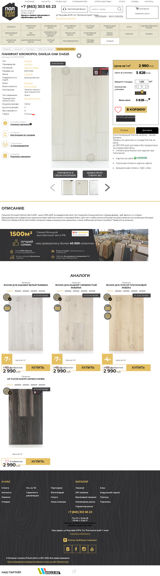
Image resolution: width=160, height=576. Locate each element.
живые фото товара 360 (95, 174)
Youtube (92, 549)
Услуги (122, 2)
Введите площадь (124, 81)
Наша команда (58, 501)
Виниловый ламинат (85, 497)
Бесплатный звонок (74, 9)
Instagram (84, 549)
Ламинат (18, 49)
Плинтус (104, 497)
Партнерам (56, 488)
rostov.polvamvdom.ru (10, 12)
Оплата (124, 130)
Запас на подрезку (141, 93)
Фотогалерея (57, 492)
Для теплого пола (32, 98)
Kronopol (30, 49)
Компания (29, 2)
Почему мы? (61, 2)
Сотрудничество (79, 2)
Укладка (135, 2)
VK (68, 549)
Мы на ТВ (45, 2)
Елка (102, 488)
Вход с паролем (116, 16)
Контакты (149, 2)
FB (76, 549)
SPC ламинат (81, 492)
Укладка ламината (19, 124)
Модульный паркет (110, 492)
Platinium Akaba (45, 49)
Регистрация (100, 16)
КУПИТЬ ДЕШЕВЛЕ (125, 117)
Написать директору (66, 18)
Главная (7, 49)
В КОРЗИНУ (136, 109)
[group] (80, 114)
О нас (6, 481)
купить (38, 367)
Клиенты (6, 497)
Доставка (147, 130)
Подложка (105, 501)
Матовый (28, 83)
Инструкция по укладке (22, 135)
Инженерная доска (85, 501)
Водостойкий (30, 86)
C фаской (28, 74)
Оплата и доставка (102, 2)
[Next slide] (107, 187)
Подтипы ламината (20, 156)
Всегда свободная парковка (82, 540)
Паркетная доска (84, 506)
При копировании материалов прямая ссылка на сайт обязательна (37, 562)
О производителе (20, 145)
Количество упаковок (120, 88)
